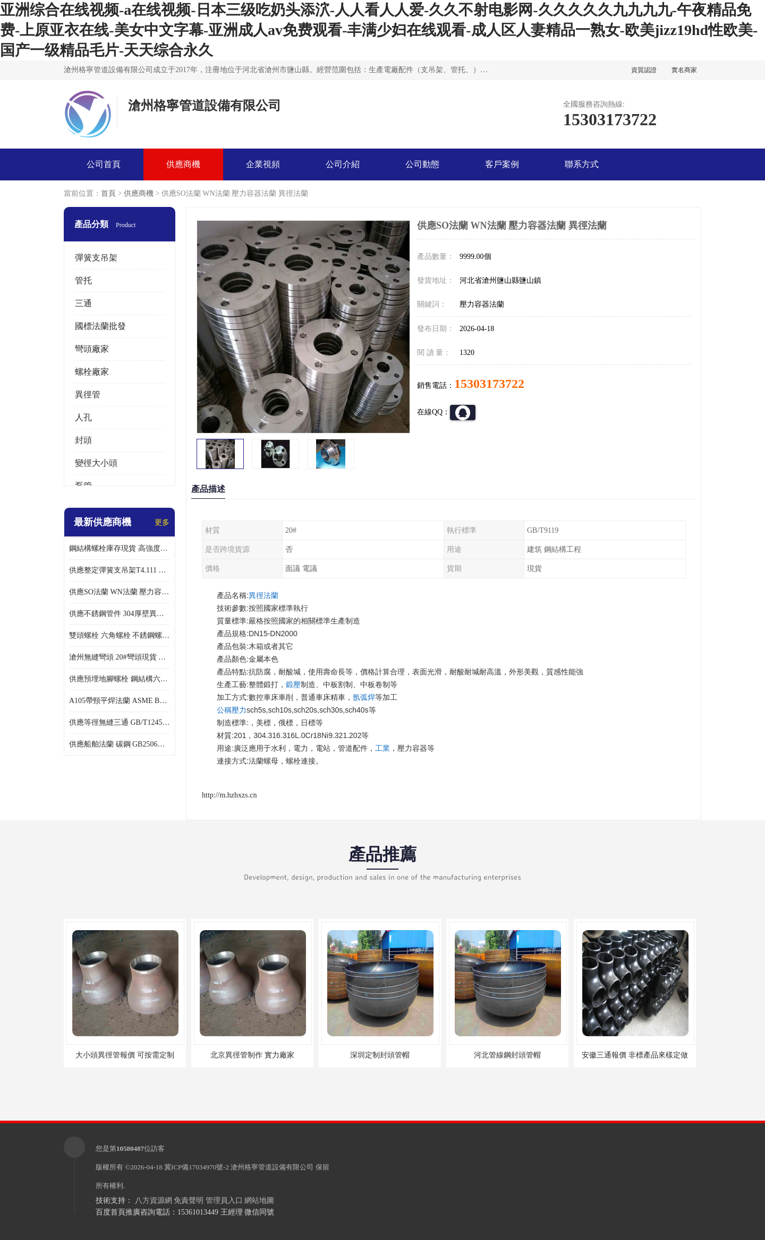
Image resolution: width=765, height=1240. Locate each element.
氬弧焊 (364, 697)
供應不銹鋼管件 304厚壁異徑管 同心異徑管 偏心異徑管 (119, 614)
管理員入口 (224, 1200)
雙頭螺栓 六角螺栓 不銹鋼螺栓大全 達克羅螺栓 (119, 635)
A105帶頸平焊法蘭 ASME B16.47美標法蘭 (119, 701)
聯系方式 (582, 164)
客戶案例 (502, 164)
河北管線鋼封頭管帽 (507, 1055)
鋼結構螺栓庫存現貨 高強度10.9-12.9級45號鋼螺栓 (119, 548)
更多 (162, 522)
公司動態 (422, 164)
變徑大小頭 (96, 462)
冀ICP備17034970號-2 (196, 1167)
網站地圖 (259, 1200)
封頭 (83, 440)
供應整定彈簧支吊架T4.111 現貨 (119, 570)
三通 (83, 303)
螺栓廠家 (92, 371)
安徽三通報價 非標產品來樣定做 (635, 1055)
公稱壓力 (231, 710)
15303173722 (489, 384)
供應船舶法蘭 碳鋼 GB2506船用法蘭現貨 (119, 744)
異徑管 (87, 394)
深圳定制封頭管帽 (380, 1055)
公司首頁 (104, 164)
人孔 (83, 417)
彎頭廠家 (92, 348)
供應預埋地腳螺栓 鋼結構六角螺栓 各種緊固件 (119, 679)
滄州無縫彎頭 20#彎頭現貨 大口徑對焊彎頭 (119, 657)
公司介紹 (343, 164)
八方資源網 (153, 1200)
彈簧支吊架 (96, 257)
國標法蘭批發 (100, 326)
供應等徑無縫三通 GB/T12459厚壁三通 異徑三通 (119, 722)
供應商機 (183, 164)
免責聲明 (188, 1200)
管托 (83, 280)
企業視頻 (263, 164)
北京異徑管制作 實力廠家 (252, 1055)
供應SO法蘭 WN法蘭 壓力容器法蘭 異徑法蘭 (119, 592)
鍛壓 (293, 684)
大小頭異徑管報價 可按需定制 (124, 1055)
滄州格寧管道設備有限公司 (272, 1167)
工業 (382, 748)
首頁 (108, 193)
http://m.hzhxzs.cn (229, 795)
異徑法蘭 (263, 595)
